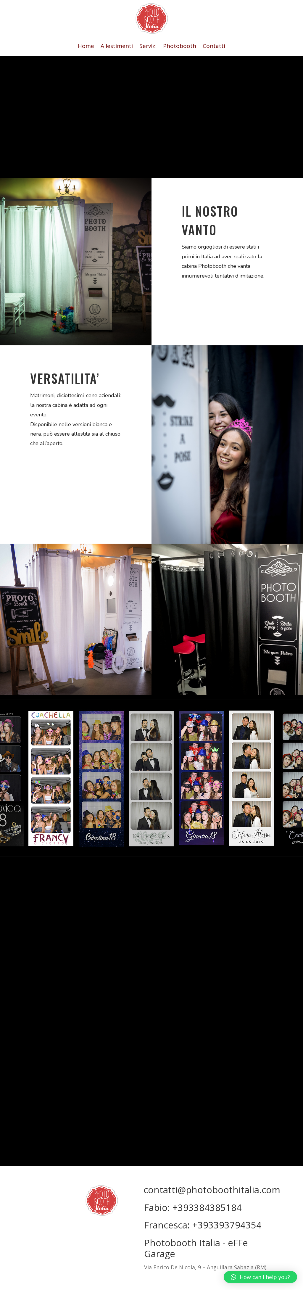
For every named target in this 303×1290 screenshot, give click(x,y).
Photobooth (179, 47)
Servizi (148, 47)
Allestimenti (117, 47)
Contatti (214, 47)
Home (86, 47)
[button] (260, 1277)
